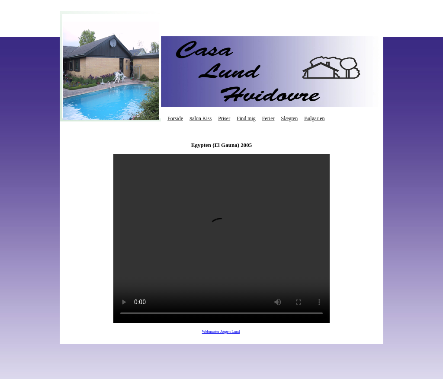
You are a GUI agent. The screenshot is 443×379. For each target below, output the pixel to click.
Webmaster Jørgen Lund (221, 331)
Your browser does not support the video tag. (221, 238)
